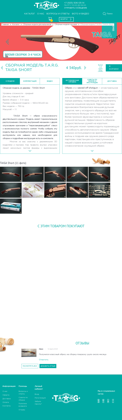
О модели (10, 81)
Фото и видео (80, 14)
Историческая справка (72, 81)
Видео (50, 81)
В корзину (114, 67)
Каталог (29, 14)
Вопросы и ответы (58, 14)
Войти (66, 19)
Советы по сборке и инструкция (92, 81)
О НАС (40, 14)
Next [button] (120, 41)
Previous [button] (61, 41)
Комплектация (29, 81)
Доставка (112, 81)
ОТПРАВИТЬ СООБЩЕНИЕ (75, 8)
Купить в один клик (100, 68)
